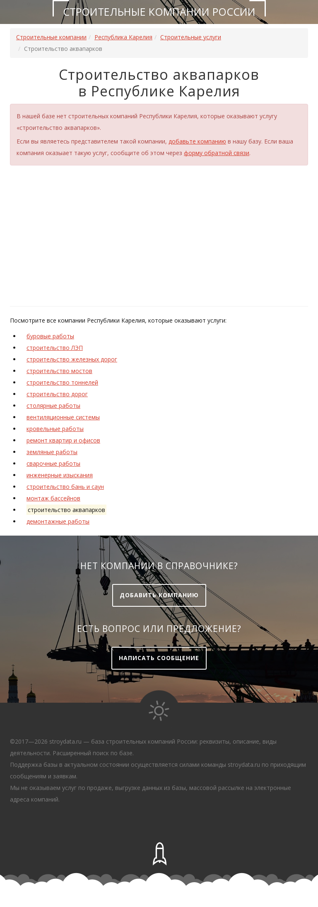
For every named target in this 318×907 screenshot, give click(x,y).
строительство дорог (57, 394)
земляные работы (51, 452)
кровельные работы (55, 429)
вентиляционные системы (63, 417)
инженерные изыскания (59, 475)
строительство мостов (59, 371)
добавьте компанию (197, 141)
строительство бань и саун (65, 487)
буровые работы (50, 336)
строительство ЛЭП (54, 348)
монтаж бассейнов (53, 498)
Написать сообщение (159, 658)
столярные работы (53, 405)
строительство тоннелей (62, 382)
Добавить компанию (159, 595)
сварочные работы (53, 463)
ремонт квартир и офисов (63, 440)
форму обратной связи (216, 153)
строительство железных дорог (71, 359)
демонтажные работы (57, 521)
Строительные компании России (159, 12)
